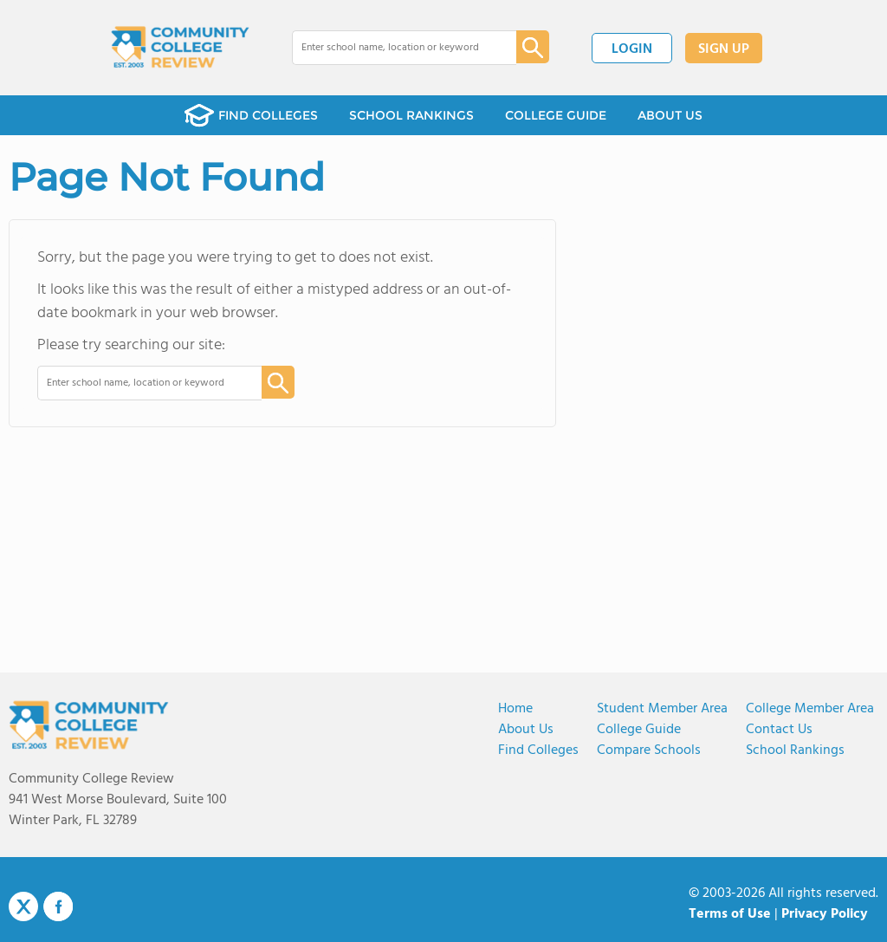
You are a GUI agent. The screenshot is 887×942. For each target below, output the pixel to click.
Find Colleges (538, 750)
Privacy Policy (824, 914)
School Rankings (795, 750)
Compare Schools (649, 750)
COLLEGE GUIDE (555, 115)
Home (515, 708)
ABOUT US (670, 115)
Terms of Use (730, 914)
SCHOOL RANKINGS (411, 115)
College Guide (639, 729)
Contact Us (779, 729)
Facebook (58, 906)
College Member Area (810, 708)
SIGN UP (723, 49)
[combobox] (392, 47)
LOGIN (632, 49)
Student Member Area (662, 708)
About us (526, 729)
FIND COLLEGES (251, 115)
